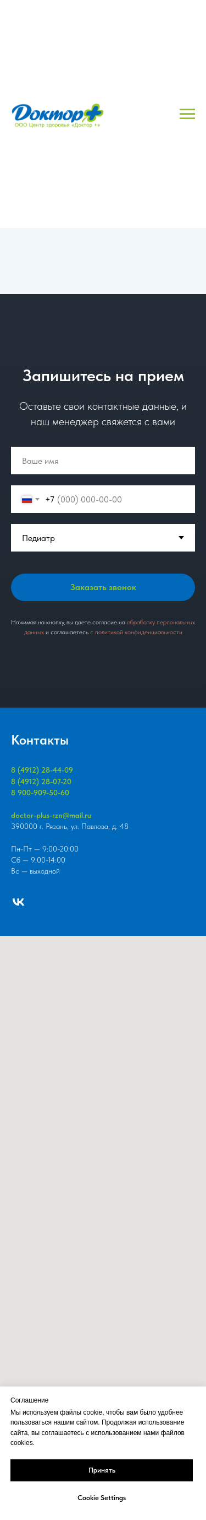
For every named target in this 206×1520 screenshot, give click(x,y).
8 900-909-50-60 (40, 792)
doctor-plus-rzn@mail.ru (51, 815)
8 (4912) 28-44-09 (42, 770)
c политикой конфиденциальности (136, 632)
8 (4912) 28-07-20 (41, 781)
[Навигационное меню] (187, 114)
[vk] (18, 902)
